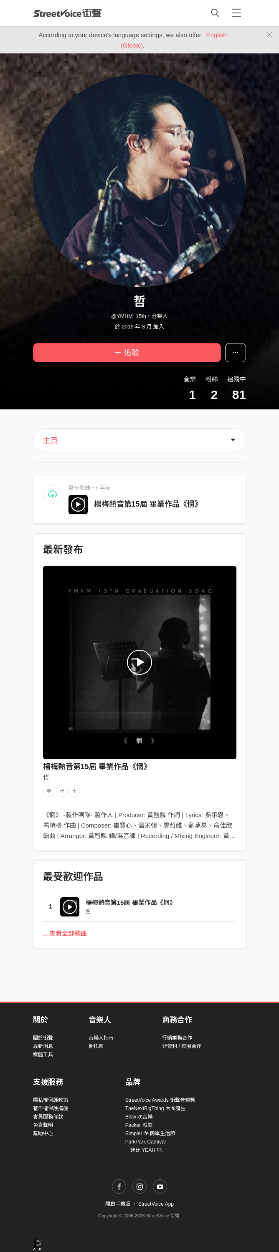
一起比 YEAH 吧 (143, 1150)
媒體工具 (43, 1055)
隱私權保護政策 (50, 1100)
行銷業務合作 (177, 1038)
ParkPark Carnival (145, 1142)
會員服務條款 (48, 1117)
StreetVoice (67, 13)
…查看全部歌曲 (65, 933)
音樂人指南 (101, 1038)
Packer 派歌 (138, 1125)
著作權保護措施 (50, 1108)
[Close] (269, 35)
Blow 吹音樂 (138, 1117)
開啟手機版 (117, 1204)
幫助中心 (43, 1133)
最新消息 (43, 1046)
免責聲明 (43, 1125)
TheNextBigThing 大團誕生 (155, 1108)
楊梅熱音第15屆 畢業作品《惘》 (148, 504)
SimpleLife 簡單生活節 (150, 1133)
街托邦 (96, 1046)
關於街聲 (43, 1038)
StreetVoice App (156, 1204)
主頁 (50, 441)
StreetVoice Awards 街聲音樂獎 (160, 1100)
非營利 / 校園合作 (181, 1046)
